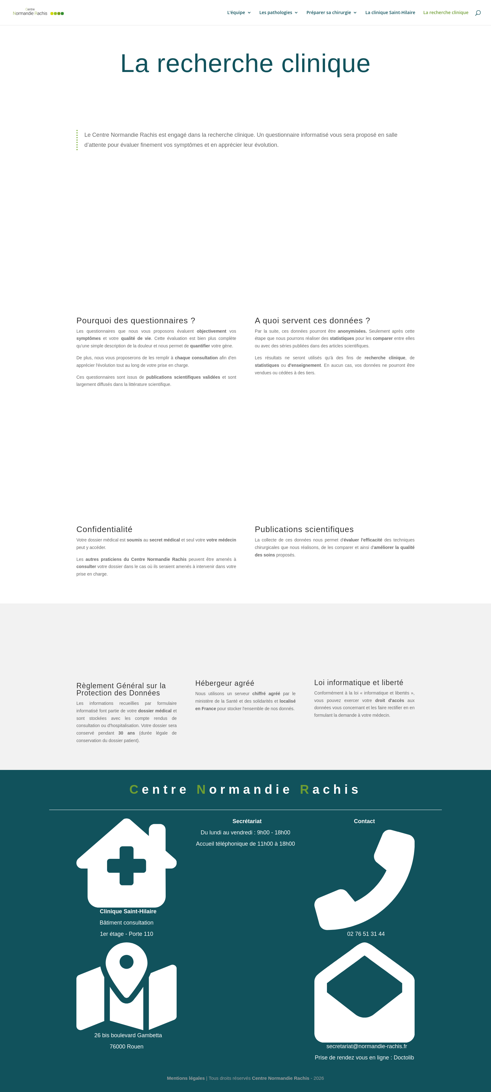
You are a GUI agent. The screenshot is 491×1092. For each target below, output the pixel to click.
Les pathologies (275, 12)
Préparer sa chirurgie (329, 12)
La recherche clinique (445, 12)
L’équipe (236, 12)
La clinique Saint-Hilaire (390, 12)
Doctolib (404, 1057)
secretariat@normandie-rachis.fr (364, 1043)
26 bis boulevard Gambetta (126, 1032)
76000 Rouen (126, 1046)
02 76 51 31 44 (364, 931)
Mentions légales (186, 1078)
